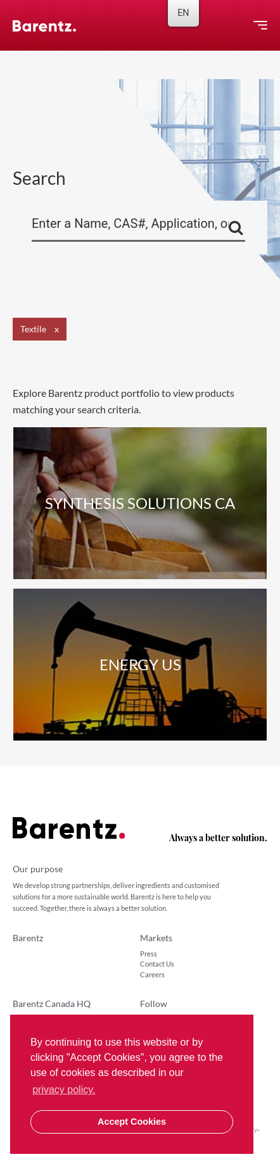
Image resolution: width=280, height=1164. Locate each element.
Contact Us (157, 964)
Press (148, 953)
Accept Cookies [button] (132, 1122)
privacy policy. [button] (63, 1089)
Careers (152, 974)
